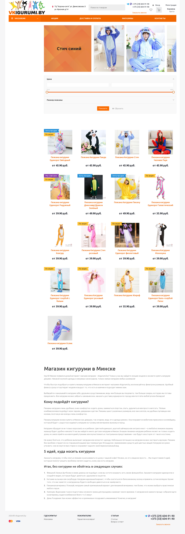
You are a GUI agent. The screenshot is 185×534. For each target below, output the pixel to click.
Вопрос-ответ (117, 522)
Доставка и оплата (90, 18)
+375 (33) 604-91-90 (140, 7)
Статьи (115, 516)
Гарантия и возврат (86, 519)
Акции (54, 18)
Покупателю (84, 516)
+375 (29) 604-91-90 (140, 4)
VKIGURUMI (20, 18)
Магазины (127, 18)
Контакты (160, 18)
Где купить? (50, 516)
